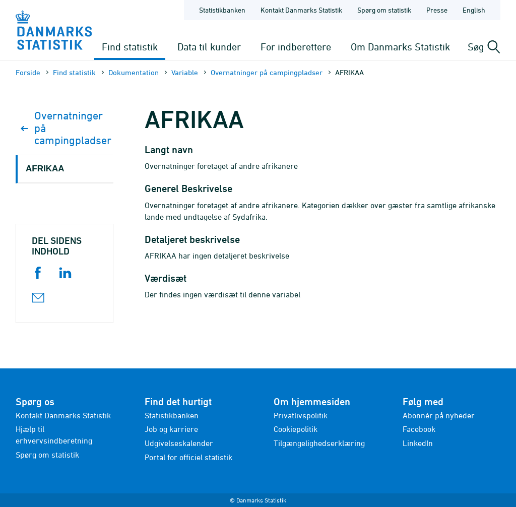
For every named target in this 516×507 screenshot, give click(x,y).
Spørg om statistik (47, 454)
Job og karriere (171, 428)
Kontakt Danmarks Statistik (63, 415)
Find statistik (130, 46)
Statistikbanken (222, 10)
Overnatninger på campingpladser (266, 72)
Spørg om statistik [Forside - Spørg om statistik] (384, 10)
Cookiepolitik (295, 428)
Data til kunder (209, 46)
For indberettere (296, 46)
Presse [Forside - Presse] (436, 10)
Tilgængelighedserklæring (319, 443)
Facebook (419, 428)
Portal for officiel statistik (188, 457)
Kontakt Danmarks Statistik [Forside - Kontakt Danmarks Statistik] (301, 10)
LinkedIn (418, 443)
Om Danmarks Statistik (400, 46)
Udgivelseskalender (179, 443)
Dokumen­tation (133, 72)
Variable (184, 72)
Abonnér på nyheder (439, 415)
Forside (28, 72)
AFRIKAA (45, 168)
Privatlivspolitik (301, 415)
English (474, 10)
